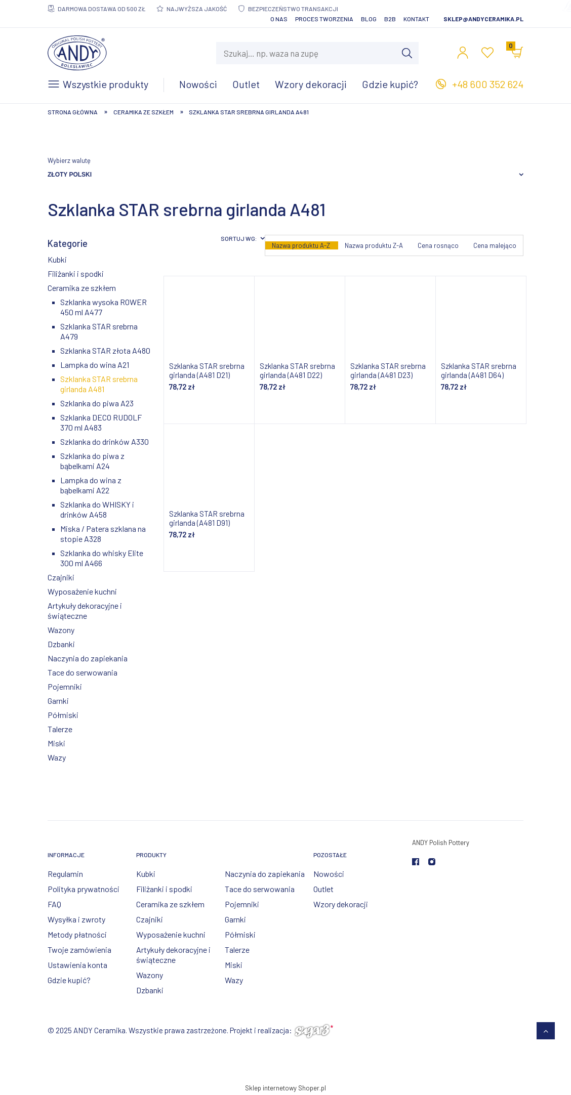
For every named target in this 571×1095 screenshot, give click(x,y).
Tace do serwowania (82, 672)
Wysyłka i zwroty (76, 919)
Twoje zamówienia (79, 949)
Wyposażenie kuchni (82, 591)
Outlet (323, 889)
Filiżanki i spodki (76, 273)
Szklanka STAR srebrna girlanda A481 (99, 384)
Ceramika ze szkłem (82, 287)
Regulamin (65, 873)
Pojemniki (65, 686)
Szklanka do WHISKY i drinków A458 (97, 509)
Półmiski (63, 715)
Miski (56, 743)
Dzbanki (61, 644)
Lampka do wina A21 (94, 364)
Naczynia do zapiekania (88, 658)
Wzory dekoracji (340, 904)
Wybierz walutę (69, 160)
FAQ (54, 904)
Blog (369, 18)
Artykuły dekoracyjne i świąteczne (85, 610)
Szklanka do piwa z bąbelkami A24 (92, 461)
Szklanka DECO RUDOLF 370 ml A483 (101, 422)
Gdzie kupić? (69, 980)
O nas (279, 18)
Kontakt (416, 18)
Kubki (57, 259)
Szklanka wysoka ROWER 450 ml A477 (103, 307)
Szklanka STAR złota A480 (105, 350)
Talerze (60, 729)
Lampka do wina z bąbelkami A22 (90, 485)
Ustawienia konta (77, 965)
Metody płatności (77, 934)
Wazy (57, 757)
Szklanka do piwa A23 (97, 403)
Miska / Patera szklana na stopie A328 (103, 533)
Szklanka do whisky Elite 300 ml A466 (101, 558)
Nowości (328, 873)
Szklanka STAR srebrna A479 (99, 331)
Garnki (58, 700)
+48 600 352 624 (487, 84)
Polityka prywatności (83, 889)
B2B (390, 18)
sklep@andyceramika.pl (483, 18)
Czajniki (61, 577)
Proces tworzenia (324, 18)
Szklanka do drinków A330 (104, 441)
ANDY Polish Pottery (440, 842)
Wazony (61, 630)
